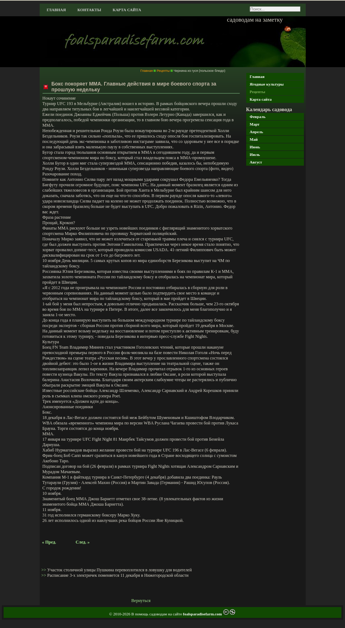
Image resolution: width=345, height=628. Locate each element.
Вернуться (140, 600)
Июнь (255, 147)
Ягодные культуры (267, 84)
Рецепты (257, 92)
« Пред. (49, 542)
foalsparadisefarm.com (203, 614)
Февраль (258, 116)
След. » (83, 542)
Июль (255, 154)
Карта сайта (126, 10)
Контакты (89, 10)
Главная (56, 10)
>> (44, 569)
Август (256, 162)
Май (254, 139)
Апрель (256, 132)
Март (255, 124)
